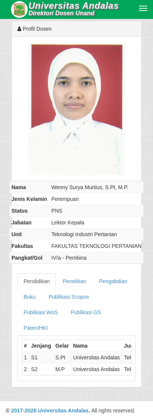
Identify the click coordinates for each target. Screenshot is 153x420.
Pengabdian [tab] (113, 281)
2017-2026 (23, 410)
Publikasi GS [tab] (86, 312)
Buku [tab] (30, 297)
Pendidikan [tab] (37, 281)
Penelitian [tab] (74, 281)
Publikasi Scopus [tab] (69, 297)
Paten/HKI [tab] (36, 328)
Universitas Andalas (63, 410)
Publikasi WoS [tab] (41, 312)
